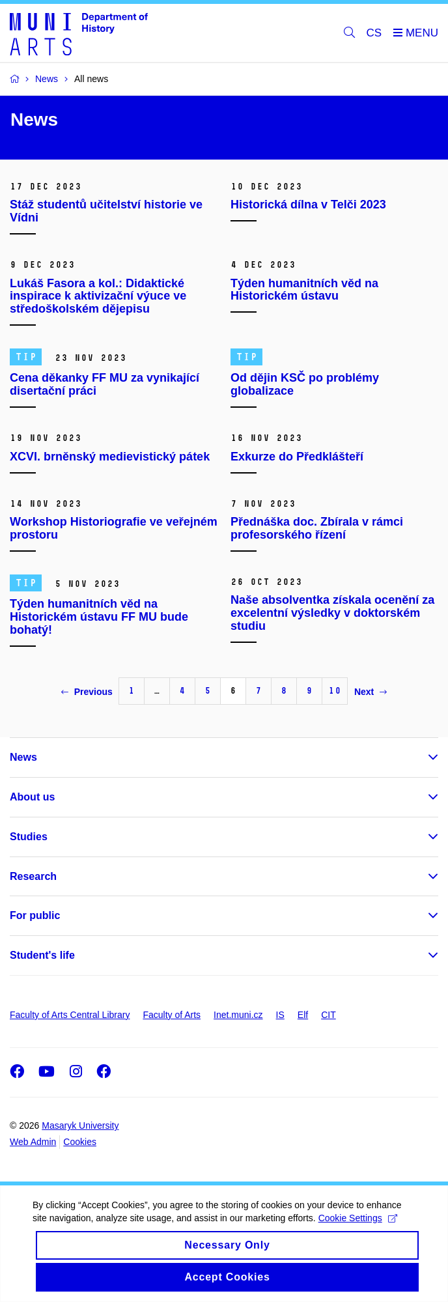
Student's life (42, 955)
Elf (303, 1015)
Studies (29, 836)
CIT (328, 1015)
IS (280, 1015)
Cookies (79, 1142)
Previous (87, 691)
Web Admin (33, 1142)
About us (32, 796)
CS (374, 33)
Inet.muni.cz (238, 1015)
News (23, 757)
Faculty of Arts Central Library (70, 1015)
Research (33, 876)
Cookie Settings (357, 1218)
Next (370, 691)
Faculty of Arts (172, 1015)
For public (35, 915)
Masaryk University (80, 1125)
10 (334, 690)
